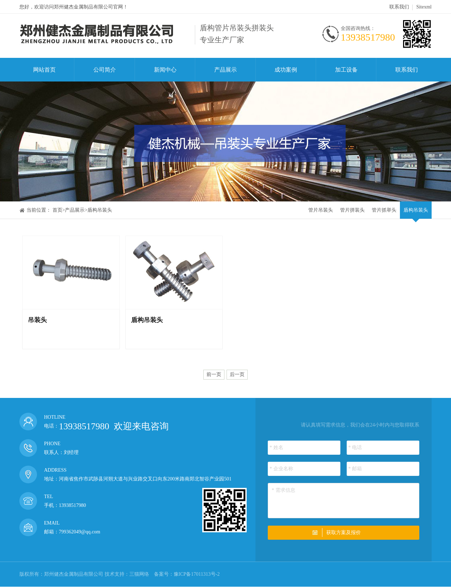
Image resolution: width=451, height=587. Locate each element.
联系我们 (399, 7)
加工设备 (346, 70)
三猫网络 (139, 574)
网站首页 (44, 70)
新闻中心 (165, 70)
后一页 (237, 374)
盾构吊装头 (99, 210)
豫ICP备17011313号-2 (197, 574)
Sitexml (424, 7)
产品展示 (225, 70)
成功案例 (285, 70)
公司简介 (104, 70)
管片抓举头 (384, 210)
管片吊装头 (320, 210)
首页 (57, 210)
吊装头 (37, 319)
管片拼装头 (352, 210)
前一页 (213, 374)
